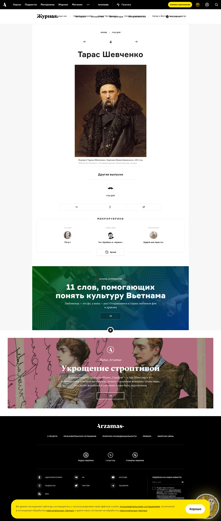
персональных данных (60, 510)
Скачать (180, 4)
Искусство (97, 16)
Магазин (77, 4)
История (81, 16)
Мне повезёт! (176, 17)
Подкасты (31, 4)
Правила (147, 436)
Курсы (17, 4)
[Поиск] (216, 5)
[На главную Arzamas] (4, 4)
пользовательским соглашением (140, 506)
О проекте (52, 436)
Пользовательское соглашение (80, 436)
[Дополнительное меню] (88, 5)
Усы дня (116, 32)
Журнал (63, 4)
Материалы (47, 4)
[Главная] (110, 426)
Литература (116, 16)
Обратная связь (165, 436)
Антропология (137, 16)
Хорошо (195, 509)
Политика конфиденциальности (119, 436)
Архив (104, 32)
